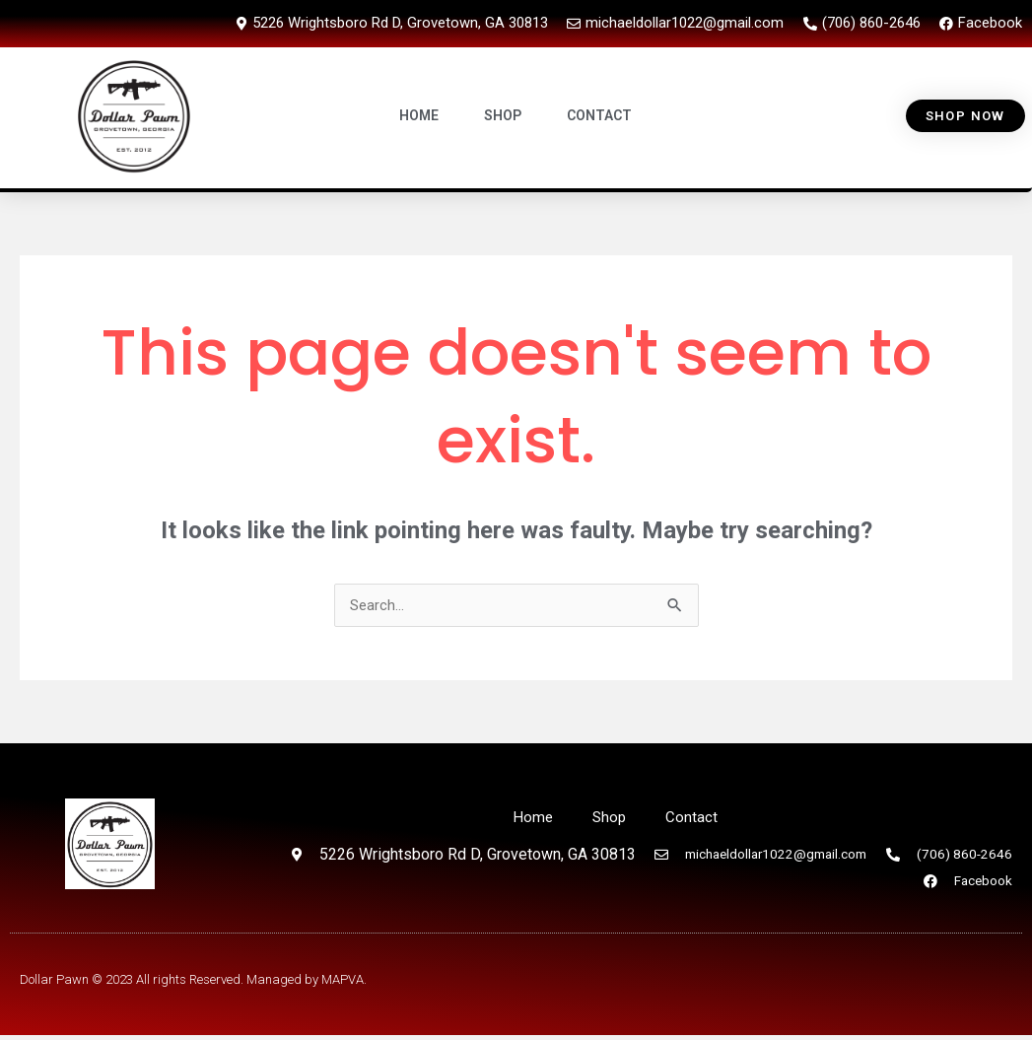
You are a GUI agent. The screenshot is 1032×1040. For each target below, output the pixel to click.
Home (532, 815)
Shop (610, 815)
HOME (420, 115)
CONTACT (600, 115)
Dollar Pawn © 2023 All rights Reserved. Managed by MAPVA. (193, 984)
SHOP (503, 115)
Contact (693, 815)
